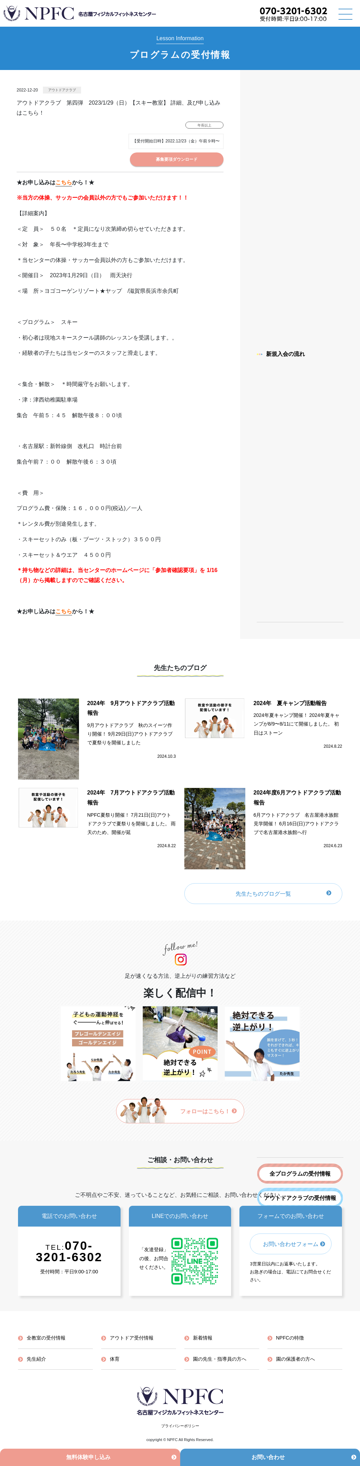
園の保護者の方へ (295, 1359)
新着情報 (202, 1338)
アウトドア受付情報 (131, 1338)
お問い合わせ (268, 1457)
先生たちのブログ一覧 (263, 894)
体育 (115, 1359)
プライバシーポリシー (180, 1426)
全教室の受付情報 (46, 1338)
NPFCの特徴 (290, 1338)
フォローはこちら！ (208, 1111)
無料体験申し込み (88, 1457)
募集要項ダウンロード (176, 159)
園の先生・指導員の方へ (219, 1359)
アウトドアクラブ (62, 90)
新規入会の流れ (281, 354)
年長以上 (204, 125)
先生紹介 (36, 1359)
